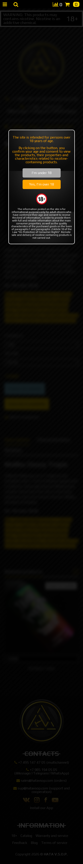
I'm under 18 (42, 173)
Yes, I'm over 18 (41, 184)
